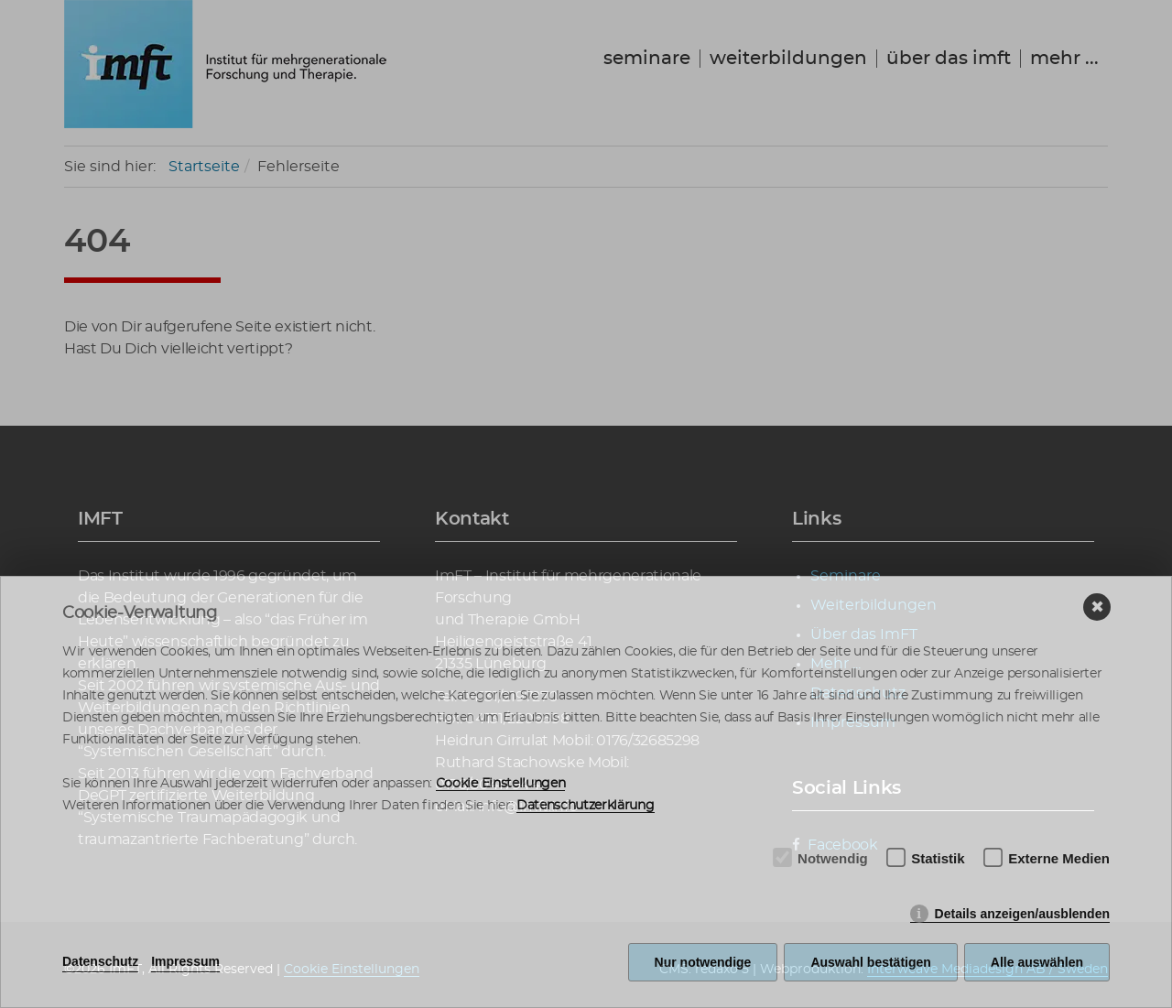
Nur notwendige (703, 962)
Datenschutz (100, 961)
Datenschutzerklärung (585, 805)
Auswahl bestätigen (870, 962)
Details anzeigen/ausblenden (1022, 913)
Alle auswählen (1037, 962)
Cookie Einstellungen (501, 783)
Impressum (185, 961)
